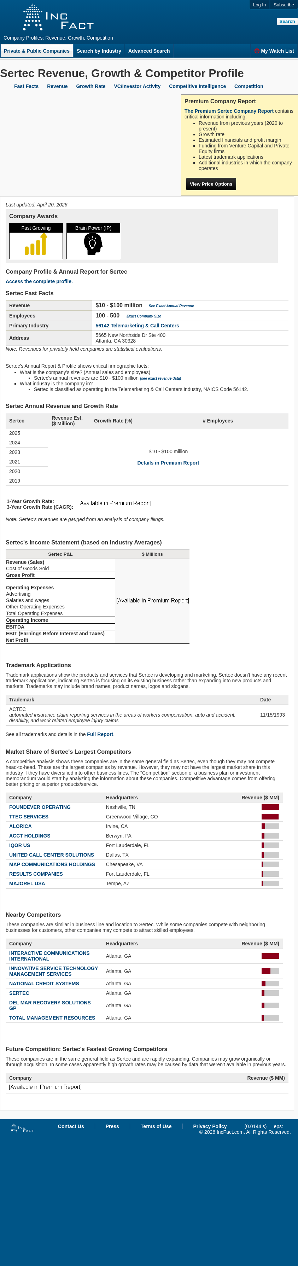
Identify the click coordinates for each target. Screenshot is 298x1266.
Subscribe (284, 4)
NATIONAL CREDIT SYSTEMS (44, 983)
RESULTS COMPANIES (36, 874)
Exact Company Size (144, 316)
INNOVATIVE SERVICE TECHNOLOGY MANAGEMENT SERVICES (53, 971)
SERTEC (19, 993)
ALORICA (20, 826)
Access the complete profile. (39, 281)
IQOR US (19, 845)
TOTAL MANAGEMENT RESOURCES (52, 1018)
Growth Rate (90, 86)
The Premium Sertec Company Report (229, 111)
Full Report (100, 734)
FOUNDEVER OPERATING (40, 807)
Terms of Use (156, 1126)
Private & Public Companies (37, 51)
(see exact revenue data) (160, 378)
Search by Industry (99, 51)
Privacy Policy (210, 1126)
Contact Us (71, 1126)
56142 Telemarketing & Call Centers (137, 325)
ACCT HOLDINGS (30, 836)
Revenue (57, 86)
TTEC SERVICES (28, 816)
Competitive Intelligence (197, 86)
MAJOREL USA (27, 883)
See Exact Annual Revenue (171, 306)
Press (112, 1126)
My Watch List (274, 51)
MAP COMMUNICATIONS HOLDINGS (52, 864)
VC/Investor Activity (137, 86)
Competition (248, 86)
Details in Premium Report (168, 463)
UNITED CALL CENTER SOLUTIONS (51, 855)
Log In (259, 4)
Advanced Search (149, 51)
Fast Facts (26, 86)
